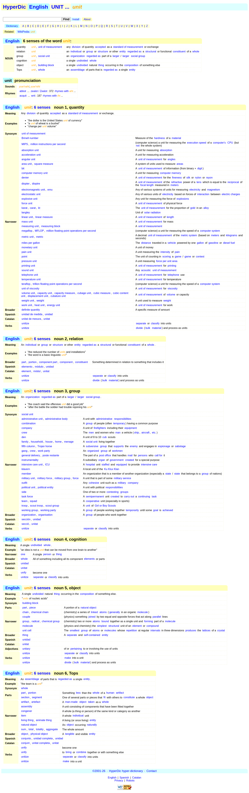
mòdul (37, 371)
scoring (166, 256)
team (24, 501)
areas (180, 163)
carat (33, 208)
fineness (177, 177)
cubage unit (84, 293)
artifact (120, 693)
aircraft (145, 432)
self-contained (92, 635)
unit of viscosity (30, 288)
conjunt (25, 743)
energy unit (53, 305)
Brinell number (30, 138)
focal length (147, 185)
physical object (39, 734)
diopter (26, 183)
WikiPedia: (26, 31)
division (76, 47)
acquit (22, 95)
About (87, 19)
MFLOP (39, 230)
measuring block (50, 226)
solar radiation (152, 212)
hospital (90, 464)
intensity (165, 252)
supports (119, 446)
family (25, 441)
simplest (102, 625)
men (91, 432)
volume (171, 294)
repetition (131, 630)
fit (104, 697)
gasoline (213, 242)
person (47, 554)
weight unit (28, 300)
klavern (26, 469)
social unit (44, 56)
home (58, 441)
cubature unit (58, 296)
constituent (179, 51)
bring (69, 752)
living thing (27, 720)
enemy (134, 446)
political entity (45, 487)
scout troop (36, 505)
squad (33, 501)
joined (91, 616)
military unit (28, 478)
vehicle (172, 242)
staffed (105, 464)
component (66, 362)
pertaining (76, 648)
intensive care (149, 464)
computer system (210, 230)
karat (24, 208)
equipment (130, 428)
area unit (27, 163)
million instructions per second (47, 144)
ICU (47, 464)
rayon (209, 177)
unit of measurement (50, 47)
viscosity (172, 288)
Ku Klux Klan (111, 469)
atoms (103, 612)
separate (141, 323)
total (31, 729)
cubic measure (101, 293)
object (149, 697)
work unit (27, 305)
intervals (155, 630)
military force (44, 478)
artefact (35, 702)
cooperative (93, 501)
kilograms (231, 235)
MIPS (25, 144)
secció (25, 524)
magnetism (213, 189)
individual (76, 51)
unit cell (26, 630)
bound (105, 621)
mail (130, 455)
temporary (119, 423)
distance (146, 242)
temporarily (132, 510)
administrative (104, 418)
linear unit (27, 217)
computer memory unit (35, 173)
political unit (28, 487)
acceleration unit (31, 154)
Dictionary (12, 26)
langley (26, 212)
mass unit (27, 221)
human (110, 693)
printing (172, 265)
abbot (22, 91)
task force (27, 496)
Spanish (124, 777)
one (23, 554)
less (78, 693)
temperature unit (31, 279)
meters (175, 185)
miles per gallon (31, 242)
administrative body (56, 418)
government (117, 460)
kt (39, 208)
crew (24, 432)
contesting (113, 492)
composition (131, 65)
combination (29, 423)
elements (89, 559)
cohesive (94, 482)
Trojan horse (44, 446)
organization (78, 56)
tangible (69, 734)
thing (101, 65)
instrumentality (30, 460)
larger (116, 56)
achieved (168, 510)
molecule (142, 612)
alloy (206, 208)
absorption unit (30, 150)
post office (105, 455)
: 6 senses (37, 107)
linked (94, 612)
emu (49, 189)
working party (48, 510)
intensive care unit (32, 464)
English (38, 7)
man (117, 432)
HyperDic (14, 7)
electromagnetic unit (33, 189)
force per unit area (166, 261)
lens (199, 182)
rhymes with (64, 91)
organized (93, 450)
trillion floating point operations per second (57, 284)
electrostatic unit (31, 194)
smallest (74, 630)
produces (190, 630)
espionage (164, 446)
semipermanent (95, 496)
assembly (26, 706)
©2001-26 (98, 771)
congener (26, 711)
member (26, 473)
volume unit (28, 293)
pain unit (27, 252)
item (23, 715)
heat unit (39, 305)
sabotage (180, 446)
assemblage (78, 69)
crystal (221, 630)
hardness (159, 138)
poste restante (50, 455)
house (49, 441)
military (122, 482)
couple (26, 616)
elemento (27, 366)
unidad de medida (32, 314)
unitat (46, 318)
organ (101, 460)
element (26, 371)
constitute (129, 697)
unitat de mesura (31, 318)
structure (103, 51)
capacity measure (64, 293)
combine (81, 752)
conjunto (26, 738)
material (176, 138)
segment (37, 697)
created (129, 460)
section (25, 697)
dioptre (36, 183)
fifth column (28, 446)
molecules (110, 630)
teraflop (26, 284)
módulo (39, 366)
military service (122, 478)
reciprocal (233, 182)
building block (46, 65)
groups (124, 492)
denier (25, 177)
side (24, 492)
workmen (117, 450)
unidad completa (43, 738)
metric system (189, 235)
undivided (82, 60)
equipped (121, 464)
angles (171, 159)
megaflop (27, 230)
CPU (230, 142)
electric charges (231, 194)
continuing (144, 496)
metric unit (28, 236)
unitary (26, 648)
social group (138, 56)
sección (26, 519)
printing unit (28, 265)
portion (33, 362)
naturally (92, 725)
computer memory (170, 173)
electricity (194, 189)
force (76, 478)
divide (139, 328)
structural (150, 51)
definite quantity (31, 309)
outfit (24, 482)
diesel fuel (229, 242)
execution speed (196, 142)
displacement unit (38, 296)
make (68, 657)
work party (44, 450)
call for (158, 455)
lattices (206, 630)
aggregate (52, 729)
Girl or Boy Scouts (105, 505)
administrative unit (32, 418)
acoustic (146, 270)
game (178, 256)
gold (192, 208)
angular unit (28, 159)
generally (114, 612)
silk (188, 177)
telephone (173, 274)
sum (23, 729)
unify (23, 572)
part (24, 362)
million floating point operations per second (71, 230)
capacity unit (44, 293)
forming (148, 621)
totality (39, 729)
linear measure (44, 217)
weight (40, 300)
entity (122, 51)
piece (32, 607)
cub (104, 437)
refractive (176, 182)
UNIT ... (60, 7)
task (154, 496)
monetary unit (29, 247)
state (168, 473)
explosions (183, 198)
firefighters (100, 428)
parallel (157, 616)
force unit (27, 203)
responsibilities (122, 418)
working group (30, 510)
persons (142, 455)
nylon (198, 177)
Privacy (119, 780)
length (170, 217)
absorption (166, 150)
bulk (147, 328)
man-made (71, 702)
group (89, 51)
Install (75, 19)
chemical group (51, 621)
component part (48, 362)
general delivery (31, 455)
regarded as (134, 51)
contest (200, 256)
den (24, 437)
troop (24, 505)
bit (23, 168)
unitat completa (41, 743)
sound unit (28, 270)
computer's (219, 142)
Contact (151, 771)
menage (69, 441)
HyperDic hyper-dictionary (126, 771)
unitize (25, 323)
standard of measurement (128, 47)
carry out (129, 496)
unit (88, 505)
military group (62, 478)
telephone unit (30, 274)
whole (195, 51)
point (24, 256)
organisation (45, 514)
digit (199, 168)
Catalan (136, 777)
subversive (92, 446)
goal (155, 510)
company (27, 428)
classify (155, 323)
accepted (100, 47)
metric (39, 236)
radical (35, 621)
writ (33, 95)
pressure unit (29, 261)
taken (91, 702)
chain (25, 612)
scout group (52, 505)
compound (153, 625)
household (37, 441)
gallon (200, 242)
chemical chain (40, 612)
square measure (43, 163)
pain (177, 252)
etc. (154, 432)
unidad (49, 314)
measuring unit (30, 226)
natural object (88, 607)
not (138, 145)
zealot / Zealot (39, 91)
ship (136, 432)
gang (24, 450)
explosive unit (29, 198)
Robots (130, 780)
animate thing (44, 720)
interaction (203, 194)
